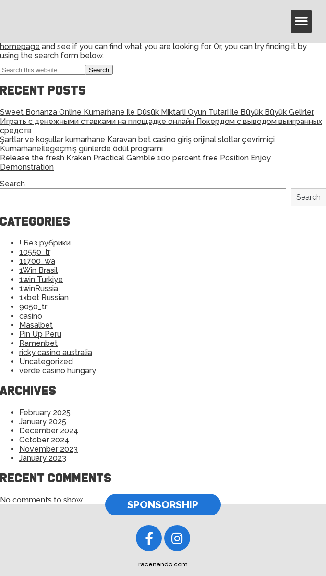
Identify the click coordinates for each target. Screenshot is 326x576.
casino (30, 315)
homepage (20, 46)
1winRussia (38, 288)
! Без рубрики (45, 242)
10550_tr (34, 252)
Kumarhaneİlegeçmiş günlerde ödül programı (81, 148)
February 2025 (45, 412)
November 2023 (48, 448)
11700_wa (37, 261)
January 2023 (42, 458)
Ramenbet (38, 343)
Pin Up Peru (40, 334)
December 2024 (48, 430)
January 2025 (42, 421)
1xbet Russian (44, 297)
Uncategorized (46, 361)
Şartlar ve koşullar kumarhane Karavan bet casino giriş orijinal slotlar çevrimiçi (137, 139)
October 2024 (44, 439)
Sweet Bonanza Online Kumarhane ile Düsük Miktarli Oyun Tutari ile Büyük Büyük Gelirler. (157, 112)
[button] (301, 21)
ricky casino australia (55, 352)
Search (12, 183)
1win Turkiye (41, 279)
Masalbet (36, 325)
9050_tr (33, 306)
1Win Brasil (38, 270)
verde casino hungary (57, 370)
